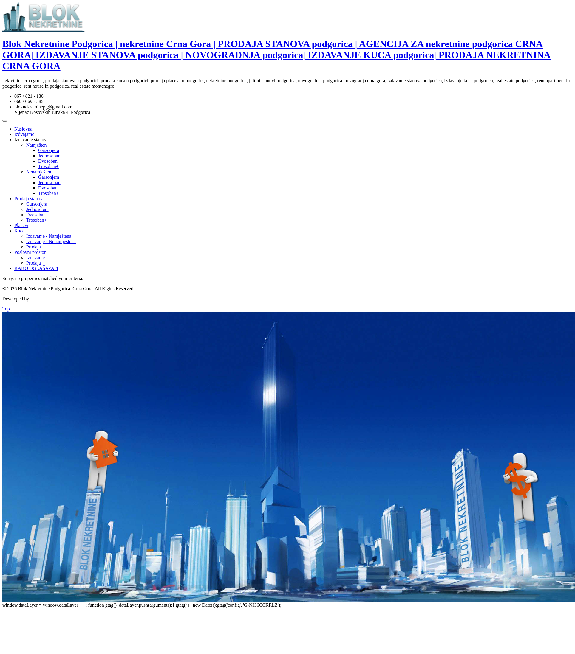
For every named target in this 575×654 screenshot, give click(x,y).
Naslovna (23, 128)
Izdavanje (35, 257)
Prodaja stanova (29, 198)
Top (6, 308)
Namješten (36, 144)
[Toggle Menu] (4, 121)
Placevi (21, 225)
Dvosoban (48, 161)
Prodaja (33, 246)
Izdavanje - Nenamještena (51, 241)
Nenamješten (38, 171)
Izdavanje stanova (31, 139)
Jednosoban (49, 155)
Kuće (19, 230)
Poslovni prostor (30, 252)
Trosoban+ (48, 166)
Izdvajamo (24, 134)
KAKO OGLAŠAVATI (36, 268)
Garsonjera (48, 150)
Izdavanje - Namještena (48, 236)
